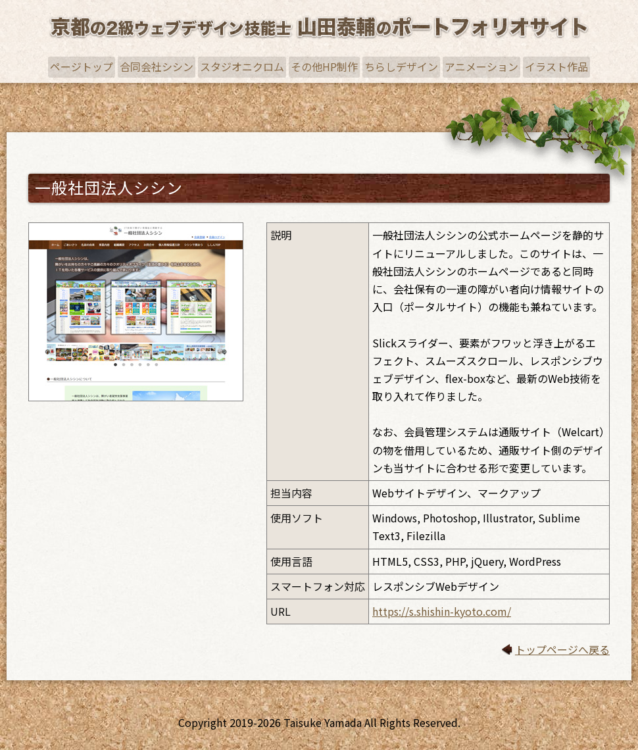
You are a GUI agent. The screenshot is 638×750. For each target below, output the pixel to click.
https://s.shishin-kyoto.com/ (441, 611)
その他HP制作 (324, 66)
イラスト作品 (556, 66)
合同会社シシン (156, 66)
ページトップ (81, 66)
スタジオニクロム (242, 66)
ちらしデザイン (401, 66)
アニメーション (481, 66)
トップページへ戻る (562, 649)
